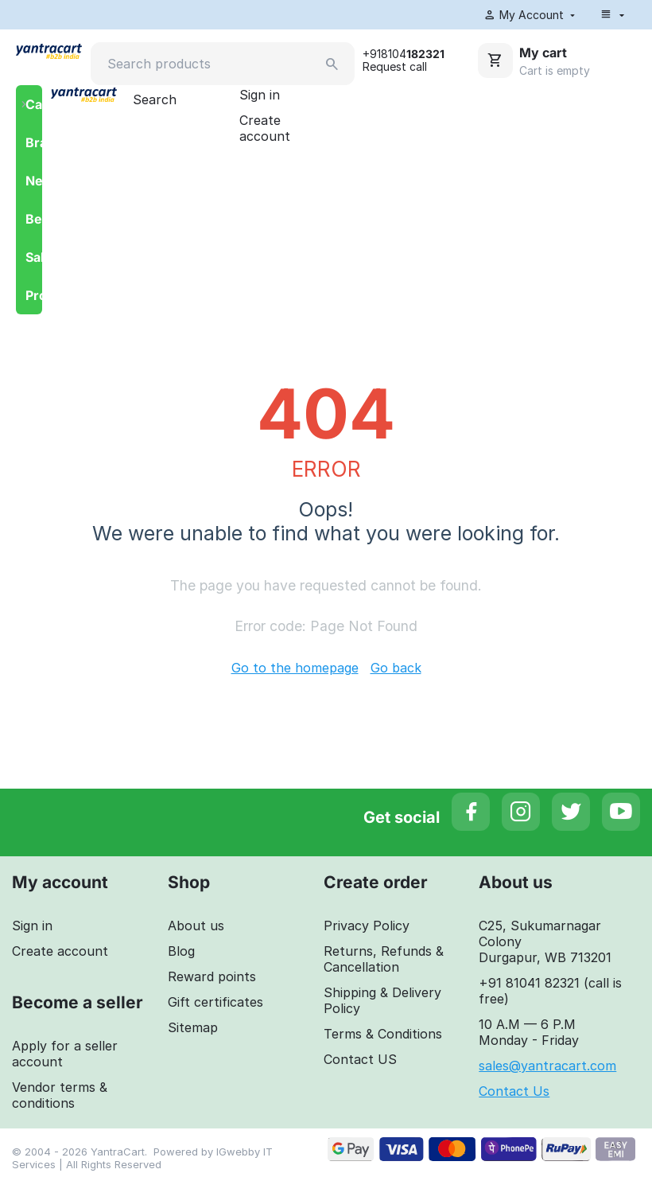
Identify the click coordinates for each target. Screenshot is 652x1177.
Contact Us (514, 1093)
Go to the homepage (295, 669)
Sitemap (193, 1029)
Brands (33, 144)
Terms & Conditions (383, 1035)
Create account (264, 130)
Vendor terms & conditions (59, 1097)
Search (155, 101)
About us (196, 927)
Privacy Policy (366, 927)
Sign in (259, 96)
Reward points (212, 978)
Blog (181, 953)
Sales (33, 259)
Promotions (33, 297)
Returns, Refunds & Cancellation (384, 960)
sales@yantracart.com (547, 1067)
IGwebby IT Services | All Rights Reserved (142, 1159)
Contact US (360, 1061)
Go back (396, 669)
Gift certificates (215, 1003)
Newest (33, 182)
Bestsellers (33, 220)
